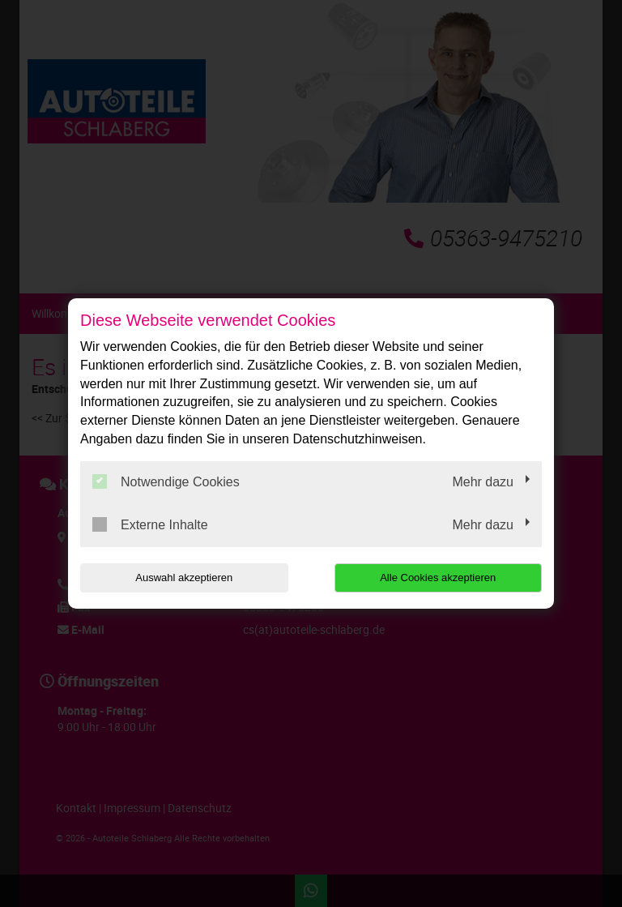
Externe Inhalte (150, 524)
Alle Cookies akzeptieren (438, 577)
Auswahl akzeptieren (183, 577)
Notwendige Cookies (166, 481)
